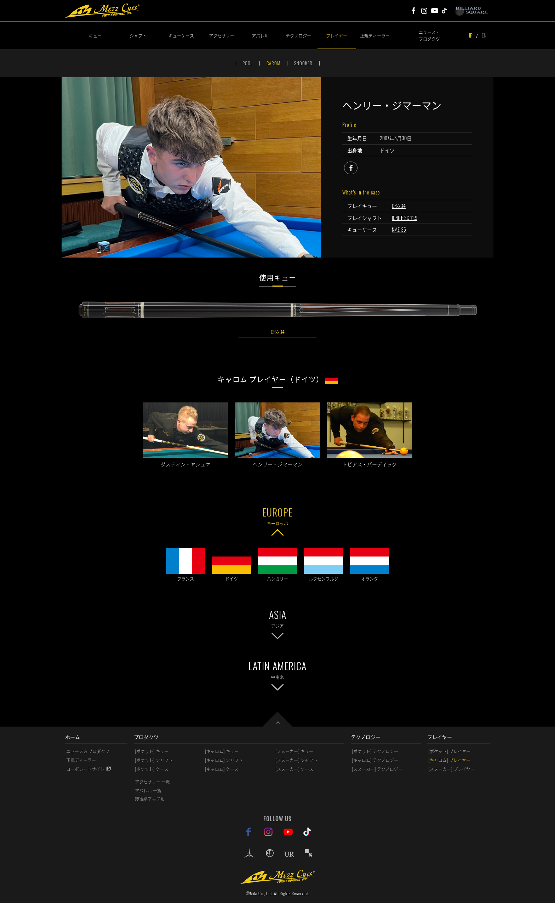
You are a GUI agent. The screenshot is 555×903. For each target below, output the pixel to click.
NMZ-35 (399, 229)
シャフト (138, 36)
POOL (247, 63)
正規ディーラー (375, 36)
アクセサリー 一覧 (152, 782)
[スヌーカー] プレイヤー (451, 769)
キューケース (181, 36)
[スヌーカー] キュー (294, 751)
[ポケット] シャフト (154, 760)
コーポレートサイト (85, 769)
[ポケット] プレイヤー (449, 751)
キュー (95, 36)
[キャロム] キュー (222, 751)
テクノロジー (298, 36)
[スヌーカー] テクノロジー (377, 769)
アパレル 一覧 (148, 791)
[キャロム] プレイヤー (449, 760)
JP (471, 35)
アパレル (260, 36)
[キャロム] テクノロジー (375, 760)
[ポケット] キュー (151, 751)
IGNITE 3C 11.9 (404, 217)
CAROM (273, 63)
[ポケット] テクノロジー (375, 751)
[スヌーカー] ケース (294, 769)
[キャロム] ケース (222, 769)
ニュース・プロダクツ (429, 35)
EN (484, 35)
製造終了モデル (150, 799)
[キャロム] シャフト (224, 760)
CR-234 (399, 205)
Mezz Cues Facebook (413, 10)
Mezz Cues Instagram (424, 10)
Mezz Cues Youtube (434, 10)
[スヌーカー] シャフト (296, 760)
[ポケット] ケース (151, 769)
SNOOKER (303, 63)
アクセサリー (221, 36)
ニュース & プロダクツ (87, 751)
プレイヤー (336, 36)
